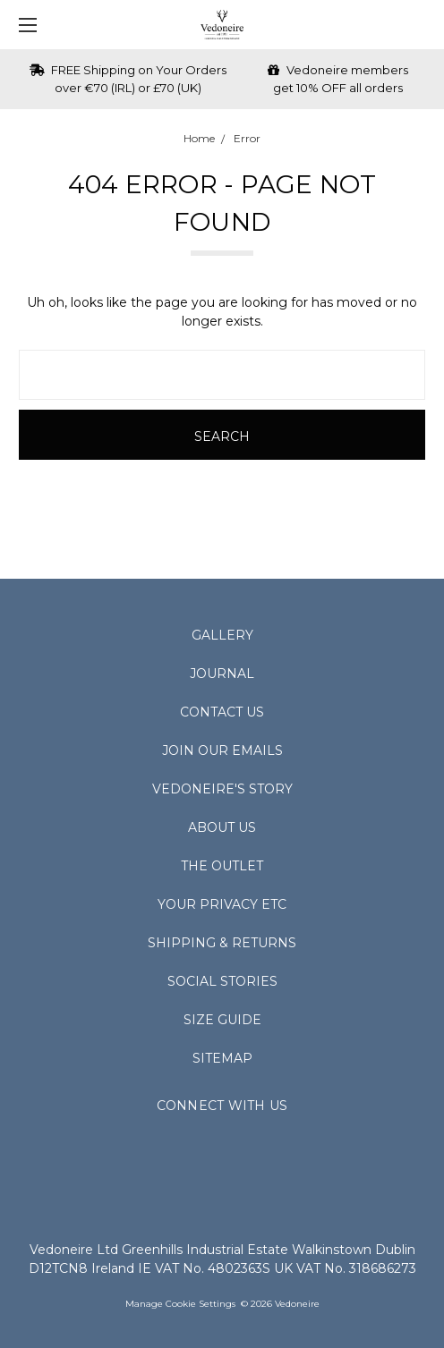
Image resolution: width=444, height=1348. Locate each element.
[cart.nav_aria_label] (422, 25)
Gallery (222, 635)
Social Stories (222, 981)
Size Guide (222, 1020)
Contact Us (222, 712)
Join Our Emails (222, 750)
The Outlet (222, 866)
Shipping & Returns (222, 943)
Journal (222, 674)
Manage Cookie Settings (180, 1304)
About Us (222, 827)
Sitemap (222, 1058)
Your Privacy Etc (222, 904)
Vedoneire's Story (222, 789)
